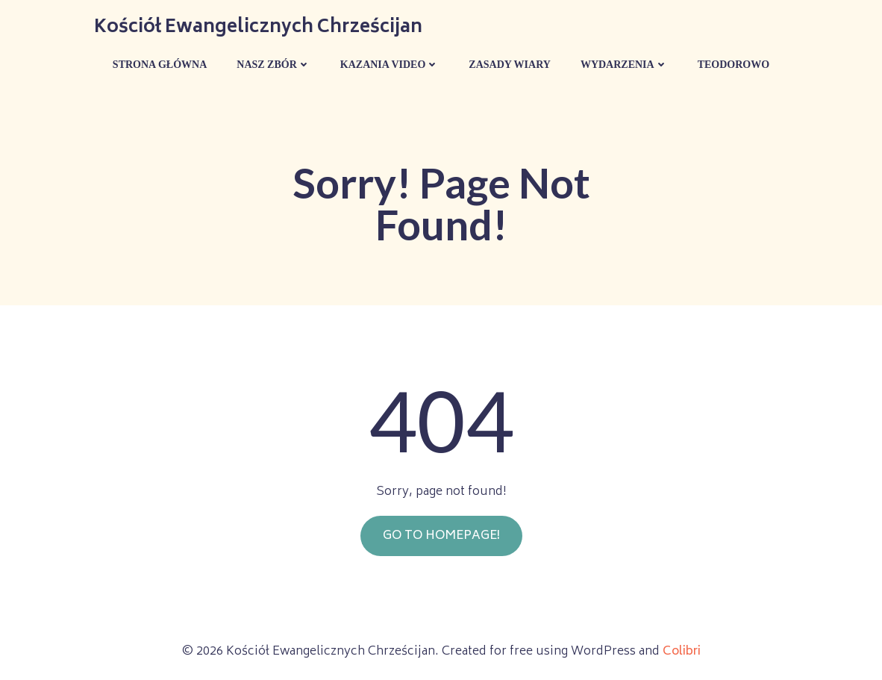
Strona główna (160, 64)
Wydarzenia (624, 64)
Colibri (682, 651)
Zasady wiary (510, 64)
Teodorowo (733, 64)
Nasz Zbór (273, 64)
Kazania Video (390, 64)
